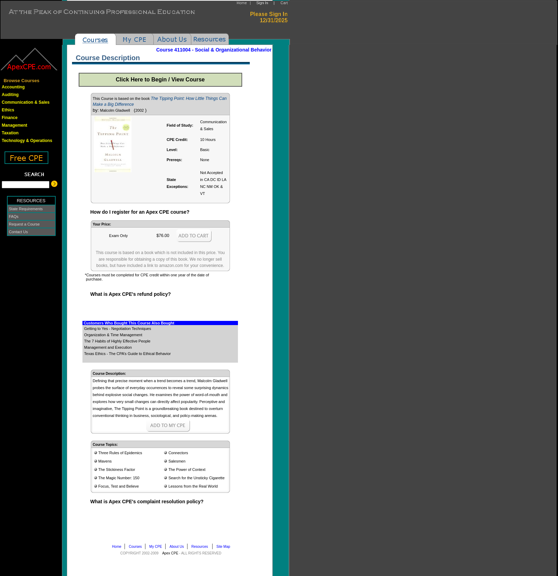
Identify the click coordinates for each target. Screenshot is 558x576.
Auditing (10, 94)
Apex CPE (170, 553)
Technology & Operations (27, 140)
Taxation (10, 133)
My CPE (157, 547)
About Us (177, 547)
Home (242, 3)
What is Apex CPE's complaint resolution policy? (147, 501)
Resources (201, 547)
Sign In (262, 3)
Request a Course (24, 224)
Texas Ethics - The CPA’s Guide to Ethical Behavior (127, 354)
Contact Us (18, 232)
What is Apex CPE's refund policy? (130, 294)
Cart (284, 3)
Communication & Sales (25, 102)
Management (14, 125)
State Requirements (26, 209)
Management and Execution (108, 347)
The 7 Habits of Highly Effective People (117, 341)
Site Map (224, 547)
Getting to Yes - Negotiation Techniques (117, 328)
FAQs (14, 216)
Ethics (8, 110)
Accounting (13, 87)
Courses (137, 547)
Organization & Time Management (113, 335)
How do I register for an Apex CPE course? (139, 212)
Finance (9, 117)
